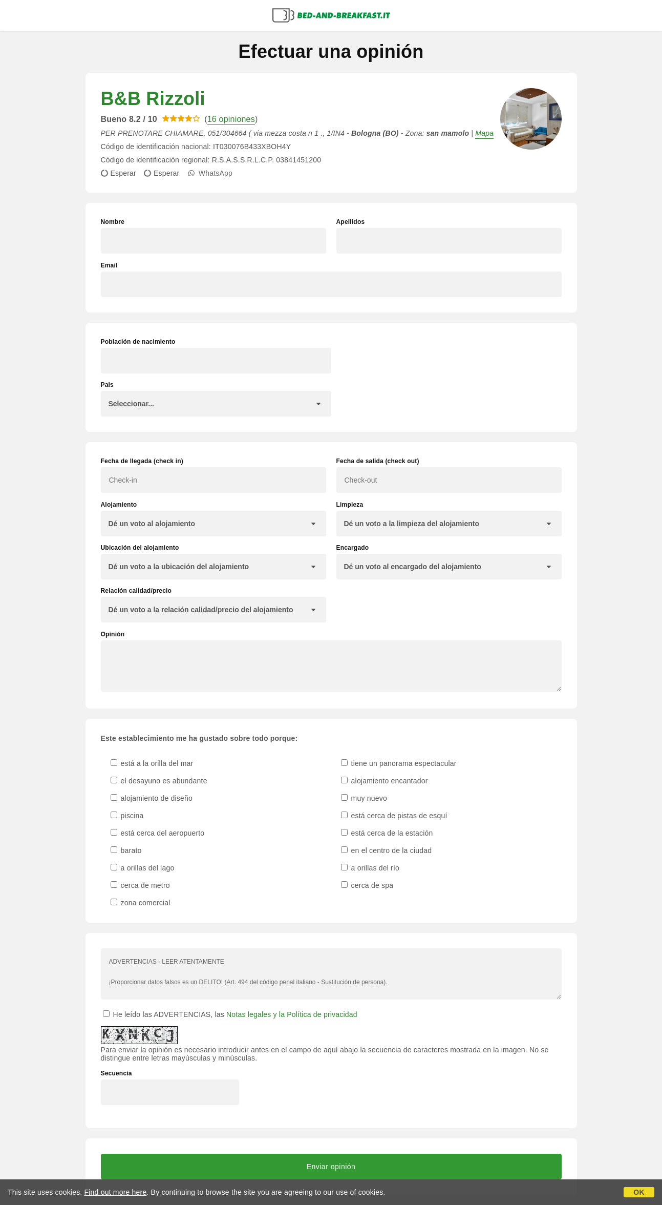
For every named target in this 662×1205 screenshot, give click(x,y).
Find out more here (115, 1192)
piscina (127, 816)
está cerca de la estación (387, 833)
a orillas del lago (143, 868)
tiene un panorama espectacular (399, 763)
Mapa (484, 133)
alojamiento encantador (384, 781)
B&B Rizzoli (153, 98)
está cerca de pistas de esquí (394, 816)
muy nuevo (364, 798)
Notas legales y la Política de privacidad (291, 1014)
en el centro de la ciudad (386, 850)
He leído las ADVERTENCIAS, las (230, 1014)
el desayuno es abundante (159, 781)
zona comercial (140, 903)
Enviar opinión (331, 1166)
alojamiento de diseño (152, 798)
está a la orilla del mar (152, 763)
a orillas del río (370, 868)
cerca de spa (367, 885)
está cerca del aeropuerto (158, 833)
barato (126, 850)
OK (638, 1192)
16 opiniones (231, 119)
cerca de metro (140, 885)
